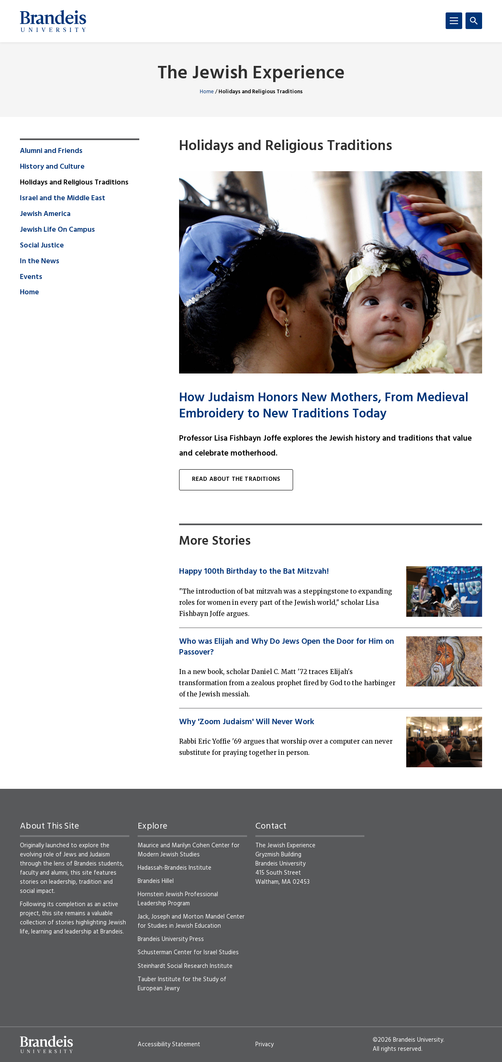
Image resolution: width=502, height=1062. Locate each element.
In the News (39, 261)
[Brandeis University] (53, 21)
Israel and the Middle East (62, 198)
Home (207, 91)
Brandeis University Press (171, 939)
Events (31, 277)
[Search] (474, 20)
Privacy (264, 1045)
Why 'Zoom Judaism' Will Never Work (246, 722)
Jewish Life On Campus (57, 230)
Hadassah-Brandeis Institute (174, 868)
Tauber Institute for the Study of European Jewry (182, 984)
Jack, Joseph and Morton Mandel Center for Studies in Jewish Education (191, 921)
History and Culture (52, 167)
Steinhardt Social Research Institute (185, 966)
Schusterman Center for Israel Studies (188, 953)
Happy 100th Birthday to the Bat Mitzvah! (254, 571)
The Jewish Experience (251, 74)
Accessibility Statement (169, 1045)
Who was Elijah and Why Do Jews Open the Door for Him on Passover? (286, 647)
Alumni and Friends (51, 151)
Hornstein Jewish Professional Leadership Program (178, 899)
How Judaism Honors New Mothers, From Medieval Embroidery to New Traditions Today (323, 406)
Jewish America (45, 214)
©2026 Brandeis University (408, 1040)
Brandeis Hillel (156, 881)
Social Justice (42, 245)
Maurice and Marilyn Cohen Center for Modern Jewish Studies (189, 850)
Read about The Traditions (236, 479)
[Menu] (454, 20)
